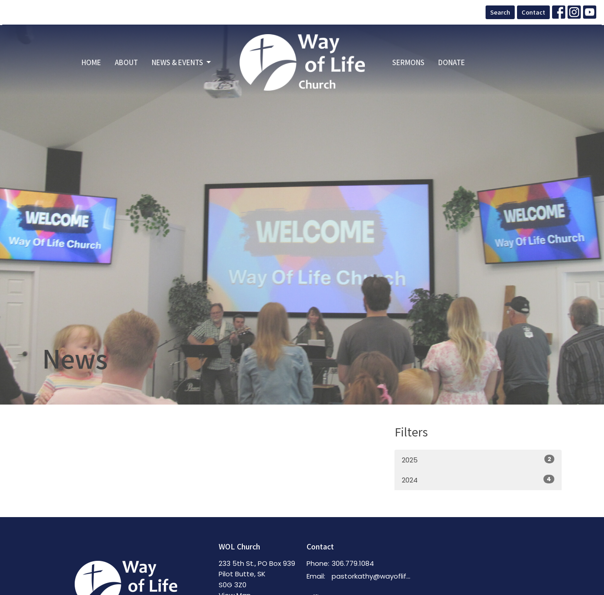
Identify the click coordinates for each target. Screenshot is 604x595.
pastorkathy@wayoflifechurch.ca (373, 576)
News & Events (182, 62)
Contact (533, 12)
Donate (451, 62)
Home (91, 62)
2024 (478, 480)
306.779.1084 (353, 563)
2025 (478, 460)
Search (500, 12)
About (126, 62)
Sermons (408, 62)
